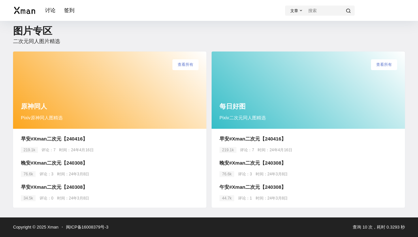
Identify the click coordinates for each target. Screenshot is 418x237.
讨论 (50, 10)
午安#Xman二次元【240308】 (252, 187)
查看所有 (185, 64)
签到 (69, 10)
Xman (52, 227)
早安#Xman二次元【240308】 (54, 187)
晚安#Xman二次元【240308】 (54, 163)
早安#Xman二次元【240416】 (54, 138)
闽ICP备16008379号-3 (87, 227)
